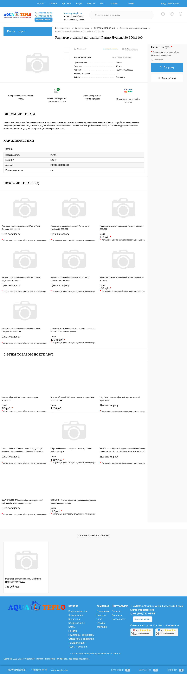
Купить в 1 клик (167, 78)
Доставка (66, 3)
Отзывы (113, 3)
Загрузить (120, 77)
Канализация (75, 615)
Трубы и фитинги (77, 646)
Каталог (41, 3)
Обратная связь (15, 670)
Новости (91, 3)
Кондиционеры (76, 623)
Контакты (102, 627)
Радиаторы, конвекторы (81, 635)
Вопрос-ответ (119, 619)
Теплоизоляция (76, 643)
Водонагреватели (77, 611)
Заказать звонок (43, 20)
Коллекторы (74, 619)
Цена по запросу (24, 236)
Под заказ (157, 60)
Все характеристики (121, 57)
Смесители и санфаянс (81, 639)
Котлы (71, 627)
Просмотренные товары (93, 535)
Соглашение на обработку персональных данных (95, 653)
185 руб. (12, 586)
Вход (163, 3)
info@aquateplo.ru (73, 13)
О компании (103, 611)
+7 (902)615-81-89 (43, 16)
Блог (102, 3)
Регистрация (173, 3)
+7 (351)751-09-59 (43, 13)
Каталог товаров (27, 31)
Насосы (72, 631)
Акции (79, 3)
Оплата (53, 3)
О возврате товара (110, 49)
